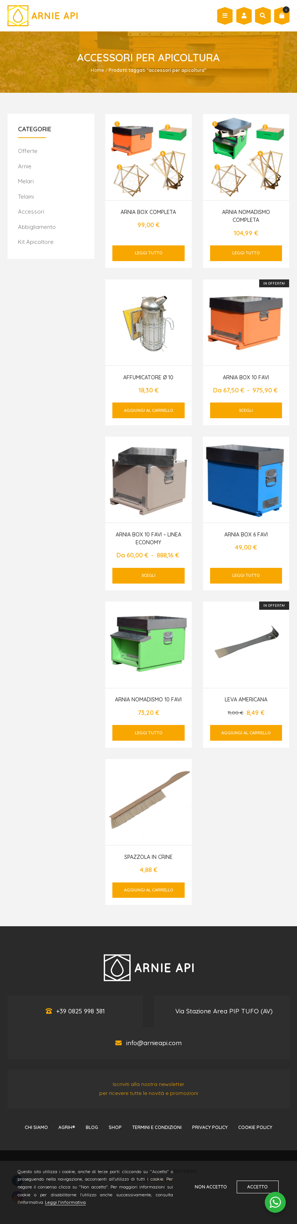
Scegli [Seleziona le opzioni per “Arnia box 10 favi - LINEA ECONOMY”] (148, 575)
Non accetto (210, 1187)
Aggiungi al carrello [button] (148, 410)
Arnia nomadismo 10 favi (148, 699)
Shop (115, 1127)
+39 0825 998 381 (80, 1011)
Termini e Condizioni (157, 1127)
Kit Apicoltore (36, 241)
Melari (26, 181)
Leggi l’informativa (66, 1202)
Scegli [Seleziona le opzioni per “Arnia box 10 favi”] (246, 410)
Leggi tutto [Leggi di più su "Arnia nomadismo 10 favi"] (148, 732)
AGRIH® (66, 1127)
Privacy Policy (210, 1127)
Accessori (31, 211)
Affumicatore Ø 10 (148, 377)
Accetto (258, 1187)
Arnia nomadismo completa (246, 216)
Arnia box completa (148, 212)
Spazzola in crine (148, 857)
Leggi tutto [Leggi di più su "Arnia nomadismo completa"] (246, 252)
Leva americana (246, 699)
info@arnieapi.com (154, 1043)
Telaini (26, 196)
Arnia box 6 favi (246, 534)
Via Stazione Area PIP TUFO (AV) (224, 1011)
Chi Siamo (36, 1127)
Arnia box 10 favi (246, 377)
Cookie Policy (255, 1127)
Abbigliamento (37, 226)
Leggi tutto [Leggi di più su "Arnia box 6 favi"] (246, 575)
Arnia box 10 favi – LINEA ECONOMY (148, 538)
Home (97, 70)
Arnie (24, 166)
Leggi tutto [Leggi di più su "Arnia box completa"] (148, 252)
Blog (92, 1127)
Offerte (27, 150)
